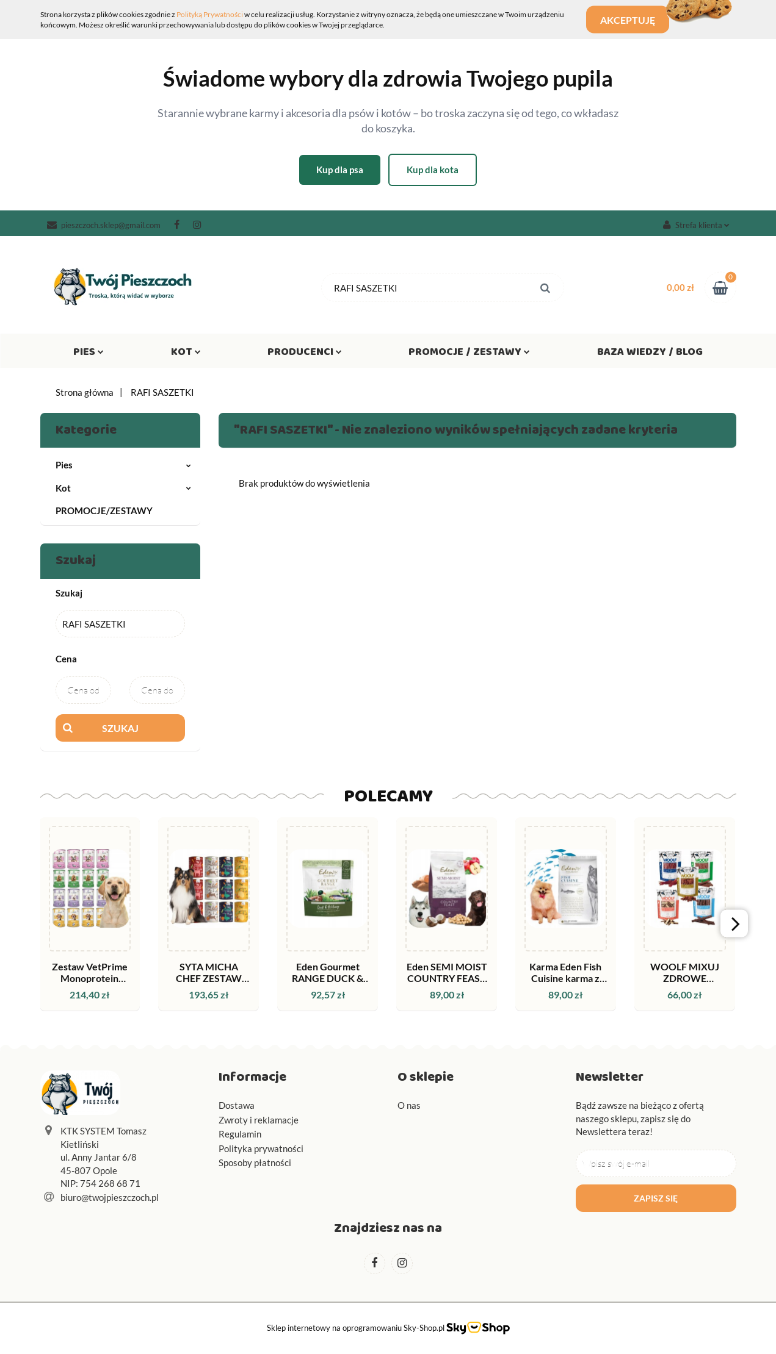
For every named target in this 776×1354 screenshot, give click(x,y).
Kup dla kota (433, 169)
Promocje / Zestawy (469, 354)
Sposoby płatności (255, 1162)
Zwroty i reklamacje (259, 1119)
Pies (88, 354)
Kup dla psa (339, 169)
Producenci (304, 354)
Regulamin (240, 1133)
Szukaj (120, 728)
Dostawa (237, 1105)
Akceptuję (631, 20)
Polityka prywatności (261, 1148)
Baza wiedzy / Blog (650, 354)
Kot (186, 354)
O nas (409, 1105)
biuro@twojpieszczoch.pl (109, 1197)
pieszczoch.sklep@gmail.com (104, 225)
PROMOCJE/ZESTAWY (104, 510)
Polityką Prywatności (209, 14)
